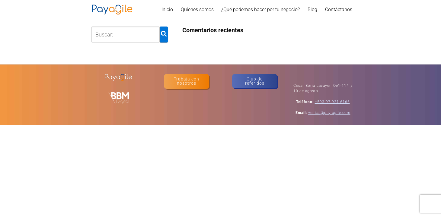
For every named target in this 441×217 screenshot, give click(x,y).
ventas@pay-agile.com (329, 113)
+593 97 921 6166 (332, 102)
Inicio (167, 9)
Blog (312, 9)
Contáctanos (338, 9)
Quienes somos (197, 9)
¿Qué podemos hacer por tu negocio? (260, 9)
